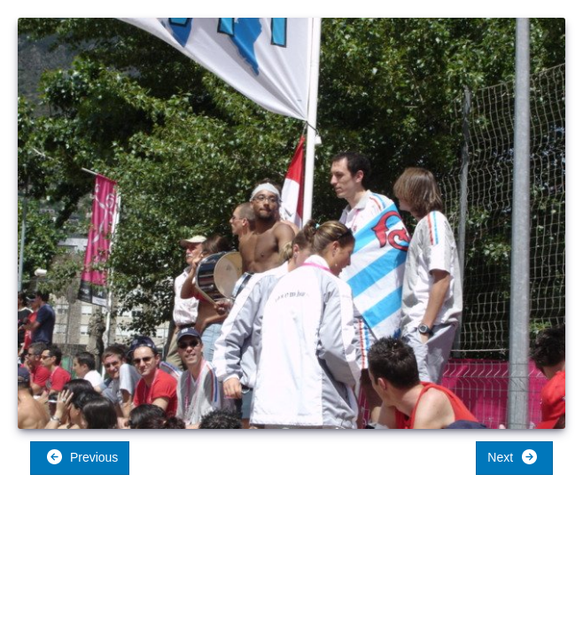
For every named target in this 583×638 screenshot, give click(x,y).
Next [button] (512, 456)
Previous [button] (82, 456)
